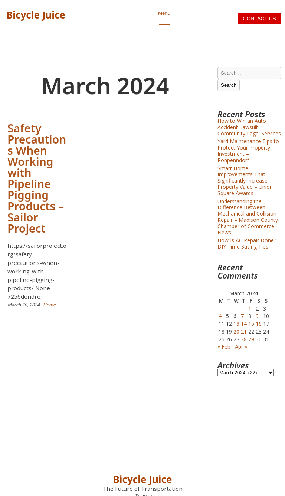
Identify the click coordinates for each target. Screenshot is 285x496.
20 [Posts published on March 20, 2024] (236, 331)
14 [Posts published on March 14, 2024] (244, 323)
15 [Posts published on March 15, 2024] (251, 323)
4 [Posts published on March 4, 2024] (220, 315)
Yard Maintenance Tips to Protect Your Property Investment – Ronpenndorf (248, 150)
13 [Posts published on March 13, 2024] (236, 323)
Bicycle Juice (35, 15)
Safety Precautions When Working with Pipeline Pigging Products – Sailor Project (36, 178)
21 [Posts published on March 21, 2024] (244, 331)
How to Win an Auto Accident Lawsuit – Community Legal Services (249, 127)
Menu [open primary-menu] (164, 15)
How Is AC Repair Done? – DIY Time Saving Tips (249, 243)
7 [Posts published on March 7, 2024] (242, 315)
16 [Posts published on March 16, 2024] (259, 323)
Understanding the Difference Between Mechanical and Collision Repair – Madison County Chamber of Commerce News (247, 217)
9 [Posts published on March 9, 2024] (257, 315)
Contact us (259, 19)
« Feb (223, 346)
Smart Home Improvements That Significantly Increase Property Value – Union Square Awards (245, 181)
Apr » (241, 346)
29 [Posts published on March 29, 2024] (251, 339)
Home (49, 305)
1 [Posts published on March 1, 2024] (249, 308)
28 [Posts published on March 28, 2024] (244, 339)
